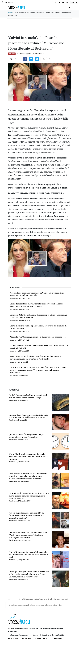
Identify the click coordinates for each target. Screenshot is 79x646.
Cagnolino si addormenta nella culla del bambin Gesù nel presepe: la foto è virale (35, 605)
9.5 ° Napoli (7, 2)
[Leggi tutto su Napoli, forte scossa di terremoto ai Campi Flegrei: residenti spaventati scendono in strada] (39, 294)
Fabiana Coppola (25, 53)
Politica (12, 53)
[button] (67, 2)
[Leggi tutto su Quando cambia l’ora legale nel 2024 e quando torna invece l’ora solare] (29, 435)
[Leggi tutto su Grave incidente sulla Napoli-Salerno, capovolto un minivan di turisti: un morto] (39, 327)
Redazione (26, 638)
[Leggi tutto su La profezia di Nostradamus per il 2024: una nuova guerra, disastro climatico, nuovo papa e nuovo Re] (29, 496)
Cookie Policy (56, 638)
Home (10, 13)
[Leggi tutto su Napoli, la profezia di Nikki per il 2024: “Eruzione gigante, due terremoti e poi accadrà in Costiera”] (29, 515)
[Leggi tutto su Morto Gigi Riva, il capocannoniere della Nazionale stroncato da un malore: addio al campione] (29, 456)
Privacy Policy (41, 638)
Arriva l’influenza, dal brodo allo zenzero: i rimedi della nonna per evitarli (43, 599)
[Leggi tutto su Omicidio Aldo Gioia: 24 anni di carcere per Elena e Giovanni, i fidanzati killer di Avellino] (39, 316)
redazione (14, 298)
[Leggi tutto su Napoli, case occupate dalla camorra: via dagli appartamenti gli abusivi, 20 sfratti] (39, 346)
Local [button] (74, 2)
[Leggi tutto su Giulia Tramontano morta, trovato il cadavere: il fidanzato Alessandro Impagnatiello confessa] (39, 305)
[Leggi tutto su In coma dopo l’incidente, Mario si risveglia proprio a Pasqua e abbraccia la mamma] (29, 416)
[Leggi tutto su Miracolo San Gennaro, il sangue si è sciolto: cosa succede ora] (39, 337)
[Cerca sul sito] (52, 2)
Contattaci (13, 638)
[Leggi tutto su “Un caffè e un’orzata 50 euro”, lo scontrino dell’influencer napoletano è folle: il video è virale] (29, 554)
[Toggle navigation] (69, 7)
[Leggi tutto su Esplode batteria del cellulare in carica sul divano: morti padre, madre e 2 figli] (29, 396)
